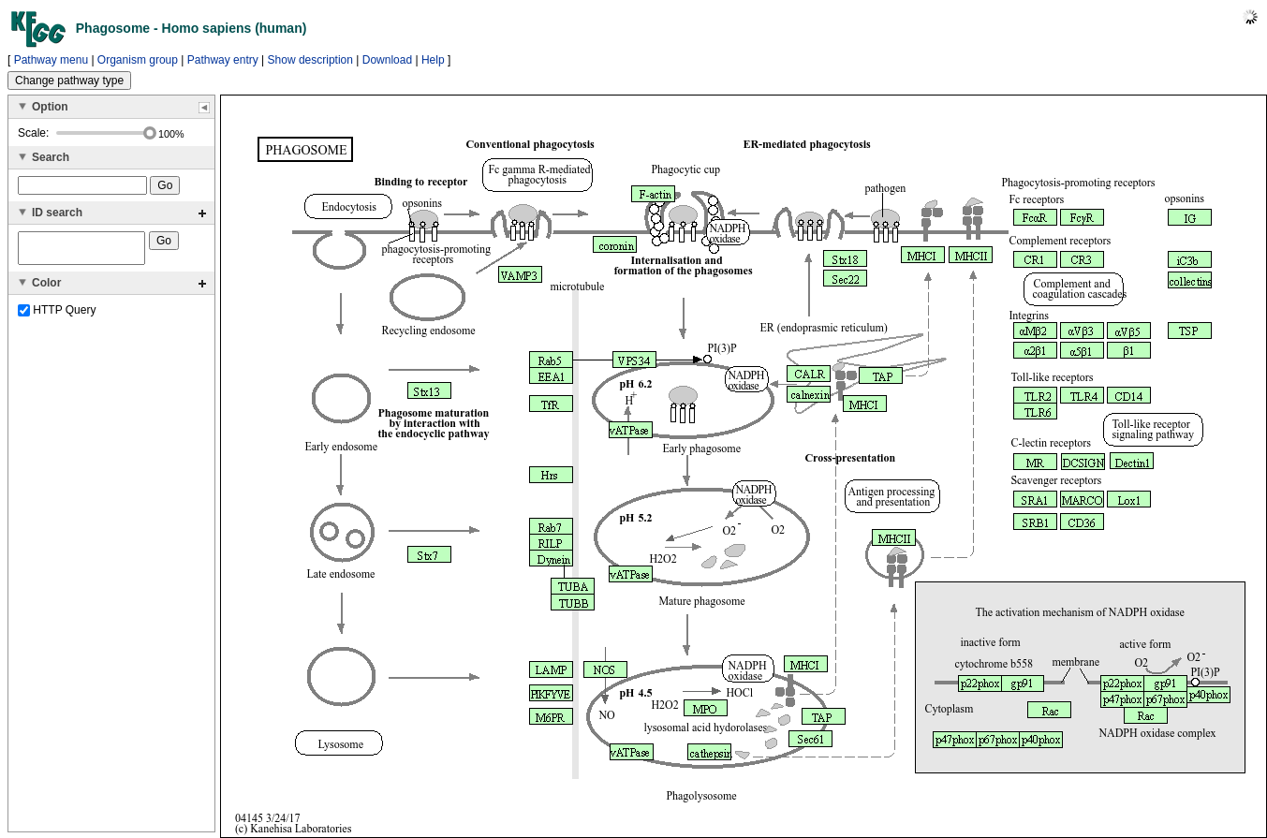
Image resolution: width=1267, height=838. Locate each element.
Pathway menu (51, 59)
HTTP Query (57, 315)
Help (433, 59)
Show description (310, 59)
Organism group (137, 59)
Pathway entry (222, 59)
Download (387, 59)
